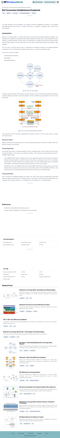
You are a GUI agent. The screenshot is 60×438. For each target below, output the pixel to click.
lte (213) (23, 276)
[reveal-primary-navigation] (58, 2)
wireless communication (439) (9, 271)
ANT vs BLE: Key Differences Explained (14, 319)
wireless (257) (6, 274)
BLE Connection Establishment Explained (20, 7)
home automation (27, 393)
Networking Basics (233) (8, 244)
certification (29, 311)
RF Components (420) (26, 242)
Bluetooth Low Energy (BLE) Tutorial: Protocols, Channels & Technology (36, 402)
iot (30, 298)
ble (3, 13)
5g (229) (41, 274)
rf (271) (40, 271)
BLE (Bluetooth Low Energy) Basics (29, 372)
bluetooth (8, 13)
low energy (15, 13)
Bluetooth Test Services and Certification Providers (34, 305)
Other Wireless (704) (7, 242)
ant (14, 326)
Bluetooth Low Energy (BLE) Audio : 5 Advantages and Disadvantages (23, 332)
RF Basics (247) (42, 242)
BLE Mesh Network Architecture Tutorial (31, 417)
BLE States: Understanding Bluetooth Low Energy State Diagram (35, 343)
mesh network (27, 423)
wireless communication (35, 411)
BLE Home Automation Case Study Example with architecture (37, 387)
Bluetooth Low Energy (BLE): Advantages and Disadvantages (37, 290)
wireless (33, 13)
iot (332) (23, 271)
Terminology (5, 7)
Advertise (39, 433)
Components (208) (25, 244)
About (13, 433)
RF (12, 2)
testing (35, 311)
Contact (46, 433)
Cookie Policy (30, 433)
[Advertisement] (30, 19)
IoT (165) (41, 244)
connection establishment (25, 13)
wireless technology (34, 380)
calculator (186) (6, 279)
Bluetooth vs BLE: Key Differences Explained (32, 357)
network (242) (24, 274)
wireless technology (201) (44, 276)
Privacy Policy (21, 433)
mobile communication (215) (9, 276)
